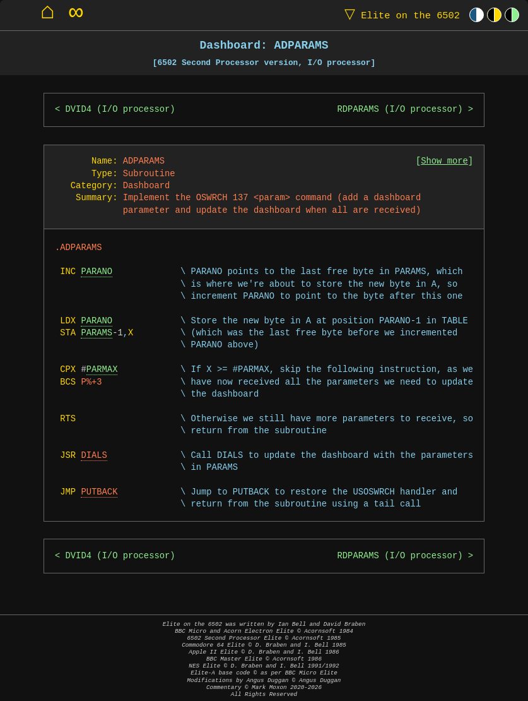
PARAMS (96, 333)
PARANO (96, 272)
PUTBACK (99, 492)
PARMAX (102, 370)
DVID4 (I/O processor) (120, 110)
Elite (399, 14)
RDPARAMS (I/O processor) (400, 110)
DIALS (94, 456)
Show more (444, 161)
